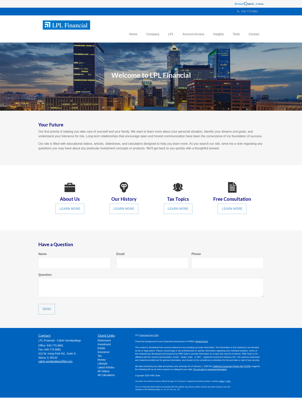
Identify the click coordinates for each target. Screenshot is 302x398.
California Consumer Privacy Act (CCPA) (232, 366)
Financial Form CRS (149, 335)
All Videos (104, 371)
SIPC (228, 382)
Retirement (104, 340)
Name (42, 254)
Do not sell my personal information (210, 370)
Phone (196, 254)
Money (102, 360)
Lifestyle (102, 363)
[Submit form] (46, 309)
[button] (148, 29)
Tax (100, 356)
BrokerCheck (202, 341)
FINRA (221, 382)
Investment (104, 344)
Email (120, 254)
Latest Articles (106, 367)
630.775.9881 (247, 11)
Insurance (103, 352)
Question (45, 275)
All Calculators (106, 375)
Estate (101, 348)
